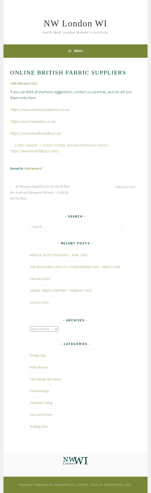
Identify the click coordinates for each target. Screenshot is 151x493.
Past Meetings (39, 391)
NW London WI (75, 23)
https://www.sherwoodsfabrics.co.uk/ (40, 109)
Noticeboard (33, 168)
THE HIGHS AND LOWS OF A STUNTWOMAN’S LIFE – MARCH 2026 (75, 267)
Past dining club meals (45, 379)
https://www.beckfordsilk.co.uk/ (35, 133)
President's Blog (41, 403)
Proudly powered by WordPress (46, 485)
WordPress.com (117, 485)
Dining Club (38, 355)
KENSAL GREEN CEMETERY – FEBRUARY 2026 (61, 290)
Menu (78, 51)
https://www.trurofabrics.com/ (34, 150)
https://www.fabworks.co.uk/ (33, 121)
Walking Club (39, 426)
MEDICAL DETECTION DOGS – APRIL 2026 (58, 255)
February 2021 (128, 187)
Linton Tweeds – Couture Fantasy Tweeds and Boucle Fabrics (61, 145)
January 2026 (39, 302)
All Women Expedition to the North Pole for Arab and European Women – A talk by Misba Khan (40, 192)
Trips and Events (41, 414)
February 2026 (40, 278)
